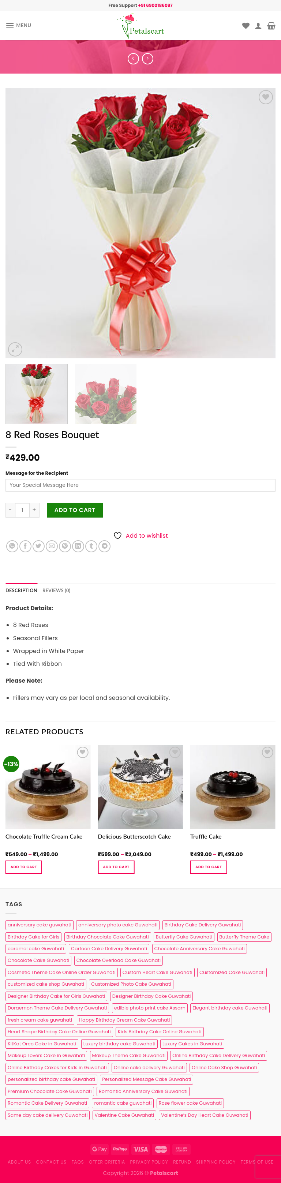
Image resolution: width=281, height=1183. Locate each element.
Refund (182, 1162)
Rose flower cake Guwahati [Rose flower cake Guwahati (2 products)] (190, 1103)
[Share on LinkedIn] (78, 546)
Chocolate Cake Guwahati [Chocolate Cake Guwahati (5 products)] (38, 960)
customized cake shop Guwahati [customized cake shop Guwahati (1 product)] (46, 984)
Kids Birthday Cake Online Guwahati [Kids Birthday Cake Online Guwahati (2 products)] (160, 1032)
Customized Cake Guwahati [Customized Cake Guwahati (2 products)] (232, 972)
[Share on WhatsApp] (12, 546)
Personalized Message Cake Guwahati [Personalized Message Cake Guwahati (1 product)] (146, 1079)
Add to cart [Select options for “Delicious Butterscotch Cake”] (116, 867)
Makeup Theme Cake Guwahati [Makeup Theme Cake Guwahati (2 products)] (128, 1055)
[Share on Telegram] (104, 546)
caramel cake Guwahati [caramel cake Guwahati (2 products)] (36, 948)
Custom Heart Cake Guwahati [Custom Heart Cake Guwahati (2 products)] (157, 972)
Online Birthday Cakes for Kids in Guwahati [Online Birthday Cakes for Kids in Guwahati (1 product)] (57, 1067)
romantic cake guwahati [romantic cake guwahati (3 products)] (122, 1103)
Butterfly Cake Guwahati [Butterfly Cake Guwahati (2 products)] (184, 937)
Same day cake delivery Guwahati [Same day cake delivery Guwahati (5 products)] (47, 1115)
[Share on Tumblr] (91, 546)
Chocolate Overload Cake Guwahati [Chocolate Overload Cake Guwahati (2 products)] (118, 960)
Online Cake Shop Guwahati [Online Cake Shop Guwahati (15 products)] (224, 1067)
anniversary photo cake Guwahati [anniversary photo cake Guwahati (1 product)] (117, 925)
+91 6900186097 (155, 5)
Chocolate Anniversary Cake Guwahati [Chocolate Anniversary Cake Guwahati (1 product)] (199, 948)
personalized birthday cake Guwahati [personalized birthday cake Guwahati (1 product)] (51, 1079)
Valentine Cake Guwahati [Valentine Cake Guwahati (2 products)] (124, 1115)
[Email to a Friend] (52, 546)
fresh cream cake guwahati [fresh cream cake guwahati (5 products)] (40, 1020)
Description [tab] (21, 590)
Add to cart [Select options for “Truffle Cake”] (208, 867)
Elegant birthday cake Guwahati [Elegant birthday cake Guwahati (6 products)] (229, 1008)
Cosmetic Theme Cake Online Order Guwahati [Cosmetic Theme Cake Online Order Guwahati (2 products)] (62, 972)
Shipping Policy (216, 1162)
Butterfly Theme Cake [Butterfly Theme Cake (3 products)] (245, 937)
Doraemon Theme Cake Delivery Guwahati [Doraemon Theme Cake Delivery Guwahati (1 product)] (57, 1008)
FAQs (78, 1162)
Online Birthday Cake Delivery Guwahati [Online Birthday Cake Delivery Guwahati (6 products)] (218, 1055)
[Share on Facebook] (25, 546)
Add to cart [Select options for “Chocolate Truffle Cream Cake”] (24, 867)
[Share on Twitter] (39, 546)
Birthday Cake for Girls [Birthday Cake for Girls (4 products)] (33, 937)
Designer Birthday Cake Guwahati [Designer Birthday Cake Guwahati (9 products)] (151, 996)
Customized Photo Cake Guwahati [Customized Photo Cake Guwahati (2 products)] (131, 984)
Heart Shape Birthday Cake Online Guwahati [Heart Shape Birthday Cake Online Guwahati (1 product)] (59, 1032)
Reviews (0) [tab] (56, 590)
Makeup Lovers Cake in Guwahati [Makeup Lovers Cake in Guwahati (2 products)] (46, 1055)
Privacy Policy (149, 1162)
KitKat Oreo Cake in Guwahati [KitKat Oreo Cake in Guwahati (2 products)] (42, 1044)
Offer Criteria (107, 1162)
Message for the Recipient (36, 473)
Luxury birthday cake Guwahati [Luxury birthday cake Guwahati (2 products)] (119, 1044)
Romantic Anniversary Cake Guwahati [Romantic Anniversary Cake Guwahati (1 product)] (143, 1091)
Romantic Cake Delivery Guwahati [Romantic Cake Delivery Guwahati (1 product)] (47, 1103)
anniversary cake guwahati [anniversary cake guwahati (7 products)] (39, 925)
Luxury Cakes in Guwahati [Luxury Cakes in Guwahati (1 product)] (192, 1044)
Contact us (51, 1162)
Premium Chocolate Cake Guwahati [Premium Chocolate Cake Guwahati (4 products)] (50, 1091)
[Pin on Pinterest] (65, 546)
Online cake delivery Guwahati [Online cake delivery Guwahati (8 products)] (149, 1067)
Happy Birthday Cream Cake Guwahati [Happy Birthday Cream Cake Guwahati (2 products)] (124, 1020)
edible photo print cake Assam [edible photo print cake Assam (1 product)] (150, 1008)
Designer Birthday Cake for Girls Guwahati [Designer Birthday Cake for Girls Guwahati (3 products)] (56, 996)
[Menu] (18, 25)
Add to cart (75, 510)
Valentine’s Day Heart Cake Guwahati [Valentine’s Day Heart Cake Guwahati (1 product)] (204, 1115)
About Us (19, 1162)
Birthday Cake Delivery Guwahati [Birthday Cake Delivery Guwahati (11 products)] (203, 925)
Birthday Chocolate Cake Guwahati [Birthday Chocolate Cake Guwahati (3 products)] (108, 937)
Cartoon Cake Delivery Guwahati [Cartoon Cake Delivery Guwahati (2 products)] (109, 948)
